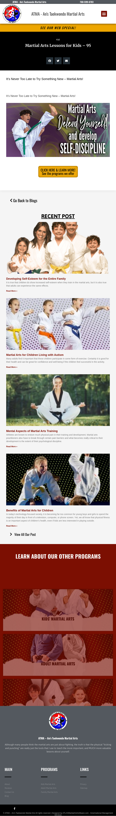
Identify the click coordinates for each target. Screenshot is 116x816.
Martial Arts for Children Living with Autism (35, 354)
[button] (104, 14)
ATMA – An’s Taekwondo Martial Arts (58, 738)
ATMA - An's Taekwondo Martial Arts (58, 14)
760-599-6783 (87, 2)
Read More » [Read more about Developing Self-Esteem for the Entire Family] (11, 291)
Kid (58, 39)
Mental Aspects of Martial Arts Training (32, 431)
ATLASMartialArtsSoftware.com (76, 813)
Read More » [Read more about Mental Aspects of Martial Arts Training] (11, 446)
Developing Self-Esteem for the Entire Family (36, 278)
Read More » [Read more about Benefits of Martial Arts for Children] (11, 526)
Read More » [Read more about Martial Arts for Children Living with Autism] (11, 367)
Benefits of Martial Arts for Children (29, 510)
